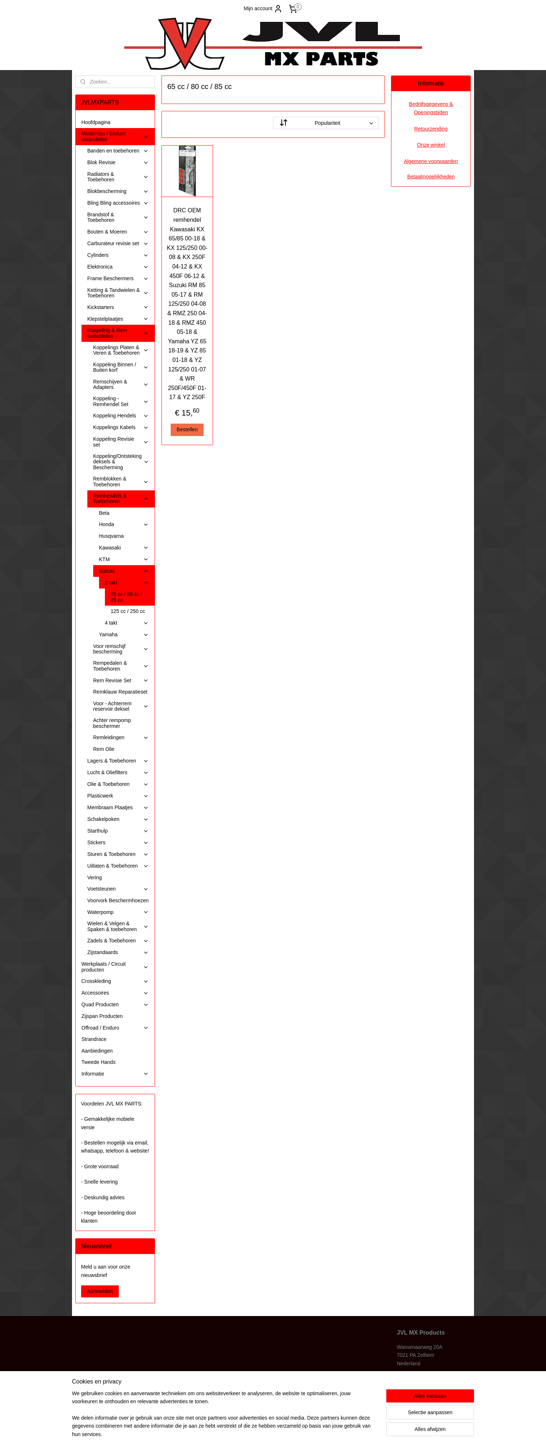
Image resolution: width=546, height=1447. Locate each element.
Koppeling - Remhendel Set (121, 401)
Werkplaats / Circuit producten (115, 966)
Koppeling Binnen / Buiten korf (121, 367)
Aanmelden (100, 1291)
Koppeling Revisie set (121, 441)
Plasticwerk (118, 796)
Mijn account (263, 8)
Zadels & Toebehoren (118, 941)
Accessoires (115, 993)
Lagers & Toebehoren (118, 761)
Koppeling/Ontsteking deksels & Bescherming (121, 461)
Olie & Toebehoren (118, 784)
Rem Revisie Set (121, 681)
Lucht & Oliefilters (118, 772)
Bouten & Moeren (118, 232)
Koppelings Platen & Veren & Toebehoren (121, 350)
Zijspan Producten (102, 1016)
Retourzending (431, 129)
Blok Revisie (118, 162)
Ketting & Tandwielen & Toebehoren (118, 292)
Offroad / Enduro (115, 1028)
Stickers (118, 843)
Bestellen (187, 429)
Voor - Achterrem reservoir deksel (121, 706)
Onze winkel (431, 145)
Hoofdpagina (95, 122)
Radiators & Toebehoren (118, 176)
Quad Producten (115, 1005)
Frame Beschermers (118, 278)
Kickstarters (118, 307)
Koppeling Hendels (121, 416)
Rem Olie (103, 749)
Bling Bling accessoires (118, 203)
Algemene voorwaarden (431, 161)
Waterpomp (118, 912)
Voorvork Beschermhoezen (118, 900)
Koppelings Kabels (121, 427)
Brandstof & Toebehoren (118, 217)
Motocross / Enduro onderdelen (115, 136)
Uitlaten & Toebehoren (118, 866)
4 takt (127, 623)
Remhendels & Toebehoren (121, 498)
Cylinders (118, 255)
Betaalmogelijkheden (431, 177)
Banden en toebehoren (118, 151)
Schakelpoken (118, 819)
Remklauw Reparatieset (120, 692)
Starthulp (118, 831)
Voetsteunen (118, 889)
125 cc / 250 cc (128, 611)
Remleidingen (121, 737)
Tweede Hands (98, 1062)
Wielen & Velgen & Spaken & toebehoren (118, 926)
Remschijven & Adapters (121, 384)
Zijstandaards (118, 952)
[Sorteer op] (326, 123)
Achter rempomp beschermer (112, 723)
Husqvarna (111, 536)
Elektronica (118, 267)
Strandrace (93, 1039)
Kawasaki (124, 548)
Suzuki (124, 571)
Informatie (115, 1074)
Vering (94, 877)
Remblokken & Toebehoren (121, 481)
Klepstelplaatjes (118, 319)
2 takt (127, 583)
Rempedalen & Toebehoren (121, 665)
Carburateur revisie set (118, 243)
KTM (124, 559)
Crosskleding (115, 981)
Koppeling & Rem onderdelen (118, 333)
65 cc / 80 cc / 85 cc (126, 596)
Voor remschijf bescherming (121, 649)
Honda (124, 524)
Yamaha (124, 635)
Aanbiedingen (97, 1051)
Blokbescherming (118, 191)
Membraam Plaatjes (118, 807)
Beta (104, 513)
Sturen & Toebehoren (118, 854)
